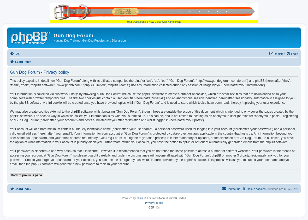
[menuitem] (15, 54)
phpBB (140, 198)
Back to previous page (26, 175)
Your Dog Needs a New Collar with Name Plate (154, 13)
